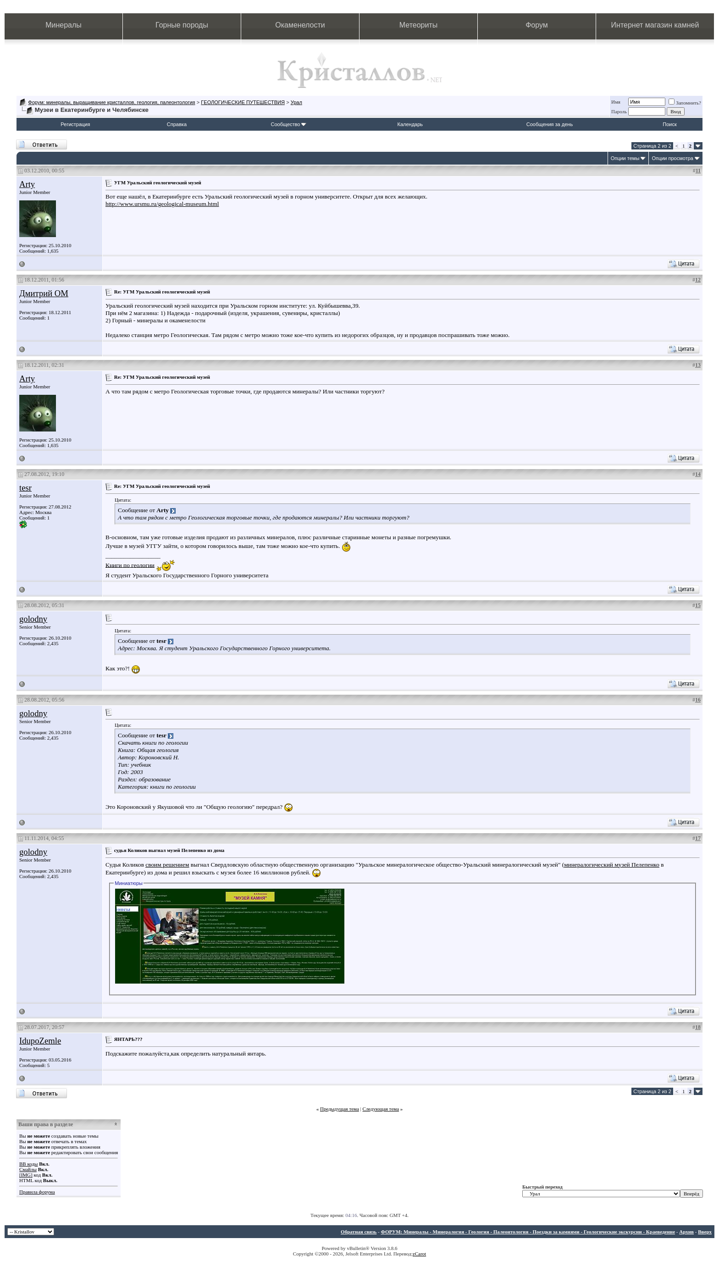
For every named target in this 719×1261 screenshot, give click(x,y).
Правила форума (37, 1192)
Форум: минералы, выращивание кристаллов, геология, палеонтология (111, 102)
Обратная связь (358, 1231)
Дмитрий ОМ (43, 293)
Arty (27, 184)
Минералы (63, 25)
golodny (33, 619)
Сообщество (288, 124)
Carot (420, 1253)
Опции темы (625, 158)
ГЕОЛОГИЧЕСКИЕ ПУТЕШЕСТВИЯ (243, 102)
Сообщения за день (549, 124)
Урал (296, 102)
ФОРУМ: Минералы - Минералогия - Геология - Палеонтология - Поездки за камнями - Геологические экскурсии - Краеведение (528, 1231)
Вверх (705, 1231)
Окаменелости (300, 25)
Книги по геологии (130, 564)
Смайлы (28, 1169)
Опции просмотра (672, 158)
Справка (177, 124)
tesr (25, 487)
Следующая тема (381, 1109)
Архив (686, 1231)
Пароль (619, 111)
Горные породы (181, 25)
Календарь (410, 124)
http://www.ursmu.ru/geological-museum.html (162, 203)
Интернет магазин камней (655, 25)
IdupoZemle (40, 1040)
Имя (615, 102)
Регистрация (75, 124)
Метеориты (418, 25)
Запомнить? (685, 102)
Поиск (669, 124)
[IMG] (26, 1175)
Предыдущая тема (339, 1109)
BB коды (28, 1164)
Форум (536, 25)
